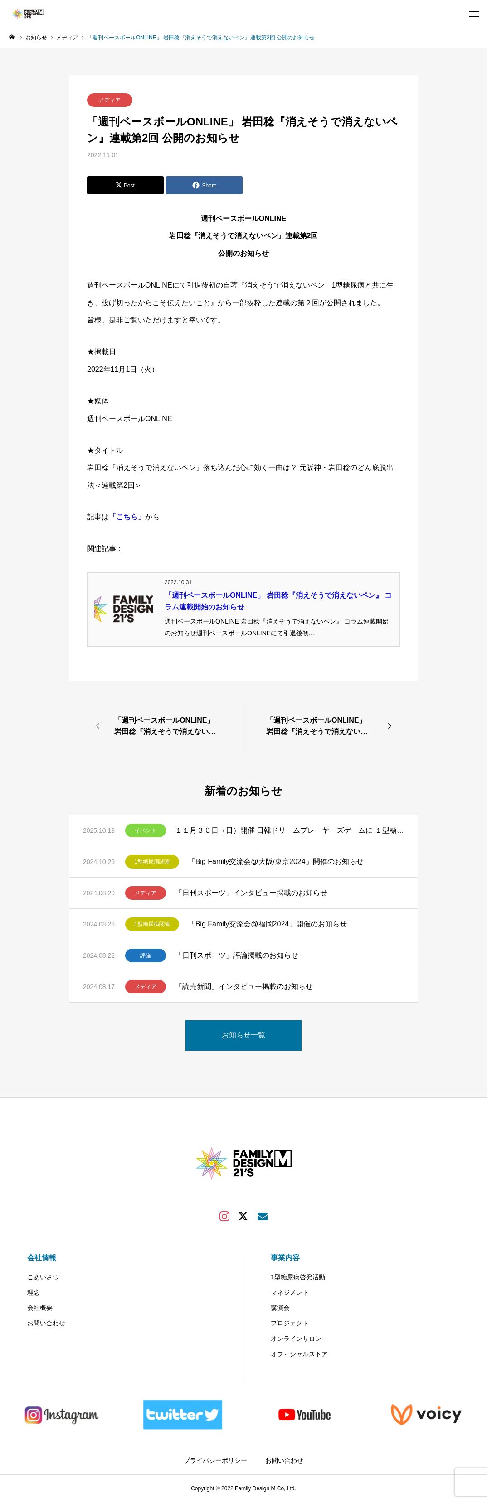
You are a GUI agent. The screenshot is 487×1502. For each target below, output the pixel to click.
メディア (110, 100)
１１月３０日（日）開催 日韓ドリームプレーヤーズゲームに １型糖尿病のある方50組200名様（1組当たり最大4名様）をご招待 (289, 830)
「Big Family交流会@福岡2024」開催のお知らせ (267, 924)
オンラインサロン (296, 1338)
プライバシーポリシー (215, 1460)
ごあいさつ (43, 1277)
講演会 (280, 1307)
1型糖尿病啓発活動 (298, 1277)
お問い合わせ (46, 1323)
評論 (145, 955)
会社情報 (41, 1258)
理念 (33, 1292)
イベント (145, 830)
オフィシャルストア (299, 1354)
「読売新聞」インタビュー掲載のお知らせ (244, 986)
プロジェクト (290, 1323)
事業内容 (285, 1258)
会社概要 (40, 1307)
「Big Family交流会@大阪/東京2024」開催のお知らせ (276, 861)
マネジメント (290, 1292)
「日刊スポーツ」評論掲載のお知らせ (236, 955)
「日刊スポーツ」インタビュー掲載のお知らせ (251, 893)
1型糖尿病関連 (152, 862)
